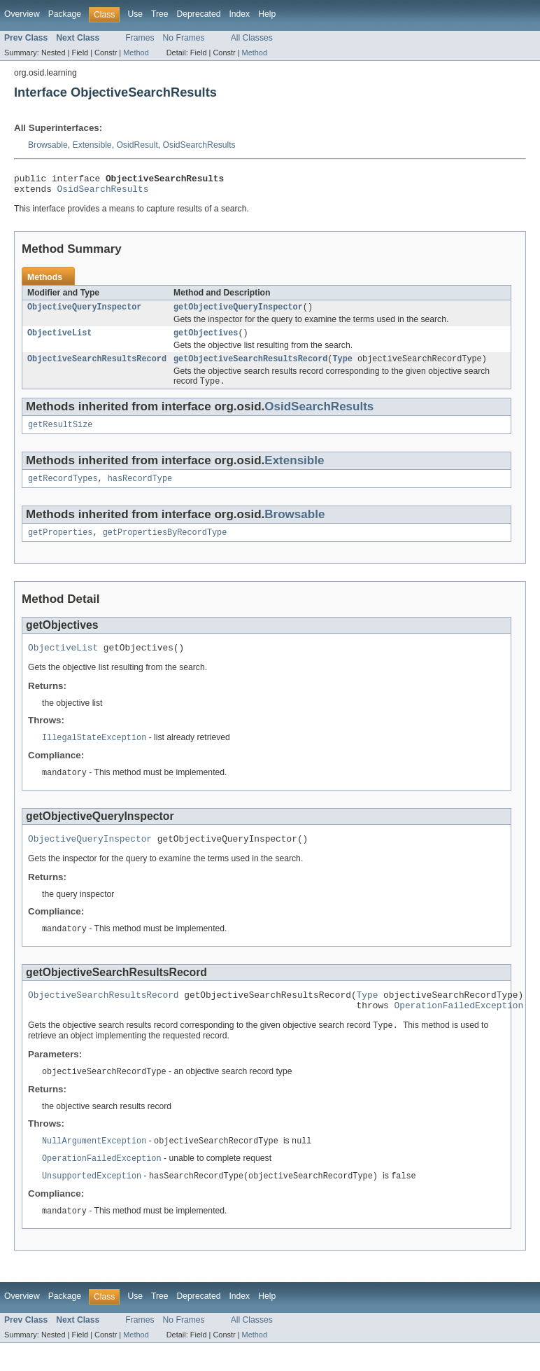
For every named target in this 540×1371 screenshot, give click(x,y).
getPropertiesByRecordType (165, 545)
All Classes (252, 38)
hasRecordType (140, 490)
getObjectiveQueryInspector (238, 312)
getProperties (60, 545)
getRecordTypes (63, 490)
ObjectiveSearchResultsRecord (96, 367)
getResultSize (60, 434)
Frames (139, 38)
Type (342, 367)
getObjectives (205, 339)
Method (135, 52)
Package (64, 14)
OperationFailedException (458, 1028)
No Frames (184, 38)
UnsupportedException (91, 1203)
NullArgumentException (94, 1166)
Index (239, 14)
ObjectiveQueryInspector (84, 312)
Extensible (92, 145)
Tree (160, 14)
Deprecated (199, 14)
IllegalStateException (94, 753)
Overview (22, 14)
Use (135, 14)
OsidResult (136, 145)
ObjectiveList (59, 339)
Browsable (48, 145)
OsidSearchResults (199, 145)
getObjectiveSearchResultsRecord (250, 367)
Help (267, 14)
